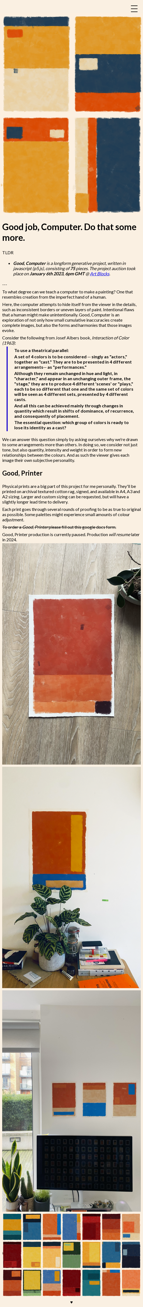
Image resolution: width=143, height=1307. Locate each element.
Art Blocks (99, 273)
